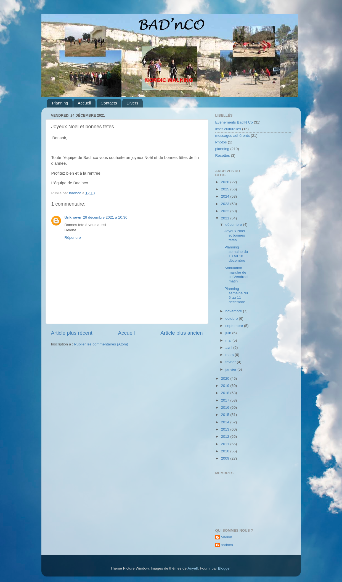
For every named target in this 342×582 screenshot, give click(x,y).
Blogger (224, 568)
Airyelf (192, 568)
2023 (225, 204)
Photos (221, 142)
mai (229, 340)
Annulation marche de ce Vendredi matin (236, 275)
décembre (234, 224)
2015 (225, 415)
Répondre (73, 237)
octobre (232, 318)
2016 (225, 407)
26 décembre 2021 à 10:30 (105, 217)
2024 (225, 196)
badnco (227, 545)
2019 (225, 386)
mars (230, 355)
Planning (60, 103)
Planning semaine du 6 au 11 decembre (236, 295)
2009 (225, 458)
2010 (225, 451)
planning (222, 149)
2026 (225, 182)
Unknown (73, 217)
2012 (225, 436)
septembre (235, 326)
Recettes (222, 155)
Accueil (84, 103)
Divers (132, 103)
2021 (225, 218)
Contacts (109, 103)
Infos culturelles (228, 129)
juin (229, 333)
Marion (226, 537)
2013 (225, 429)
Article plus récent (71, 333)
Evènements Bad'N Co (234, 122)
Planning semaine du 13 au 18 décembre (236, 254)
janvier (232, 369)
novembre (234, 311)
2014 (225, 422)
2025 (225, 189)
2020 (225, 378)
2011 (225, 444)
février (231, 362)
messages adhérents (232, 135)
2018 (225, 393)
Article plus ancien (181, 333)
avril (230, 347)
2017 (225, 400)
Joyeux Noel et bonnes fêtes (234, 235)
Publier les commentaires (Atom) (101, 344)
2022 (225, 211)
